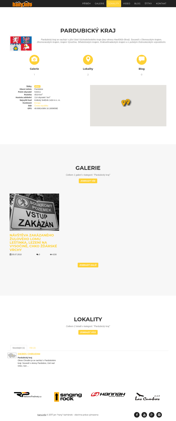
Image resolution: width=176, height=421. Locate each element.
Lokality (113, 5)
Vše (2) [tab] (32, 348)
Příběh (86, 5)
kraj (37, 86)
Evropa (37, 103)
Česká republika (41, 106)
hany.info (41, 415)
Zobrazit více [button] (88, 332)
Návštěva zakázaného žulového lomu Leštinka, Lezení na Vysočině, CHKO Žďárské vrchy (33, 242)
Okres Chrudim (29, 354)
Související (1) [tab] (19, 348)
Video (126, 5)
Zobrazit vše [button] (88, 181)
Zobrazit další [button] (88, 265)
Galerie (99, 5)
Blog (137, 5)
